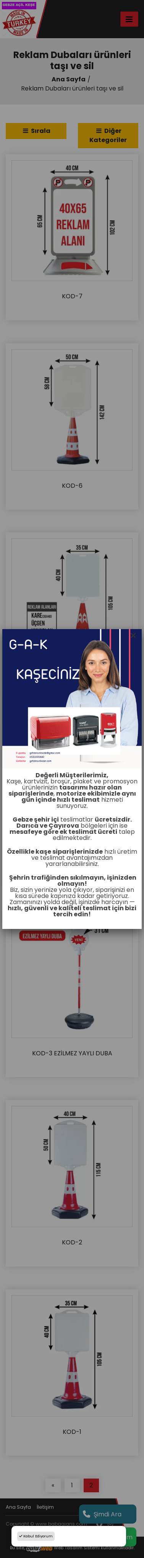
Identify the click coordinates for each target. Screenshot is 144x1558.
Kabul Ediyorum (36, 1536)
